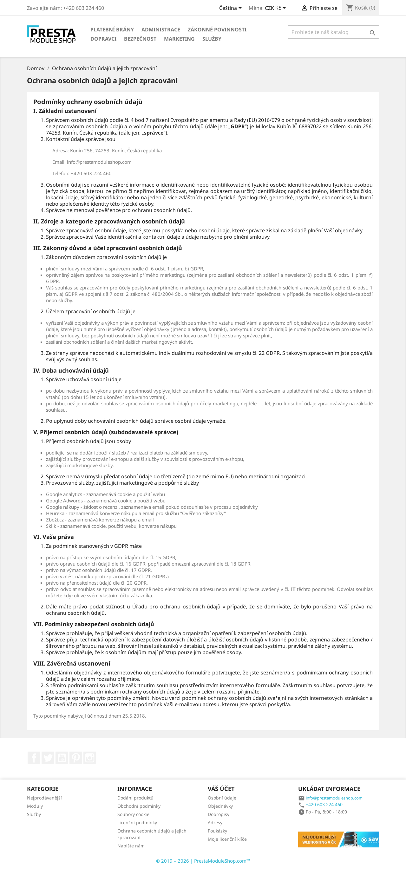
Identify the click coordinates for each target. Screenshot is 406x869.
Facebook (34, 758)
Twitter (48, 758)
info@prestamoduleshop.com (334, 798)
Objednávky (220, 806)
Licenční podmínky (137, 822)
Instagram (89, 758)
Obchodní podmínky (138, 806)
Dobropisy (218, 814)
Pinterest (75, 758)
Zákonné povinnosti (217, 29)
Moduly (35, 806)
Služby (211, 38)
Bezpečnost (140, 38)
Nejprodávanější (44, 798)
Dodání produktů (135, 798)
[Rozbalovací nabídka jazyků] (231, 8)
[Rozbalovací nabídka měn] (276, 8)
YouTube (62, 758)
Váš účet (221, 789)
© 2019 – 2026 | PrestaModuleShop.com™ (203, 861)
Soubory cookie (133, 814)
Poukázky (217, 831)
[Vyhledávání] (333, 32)
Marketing (179, 38)
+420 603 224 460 (324, 804)
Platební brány (112, 29)
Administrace (160, 29)
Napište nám (131, 846)
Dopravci (103, 38)
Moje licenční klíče (227, 839)
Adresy (215, 822)
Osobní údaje (222, 798)
